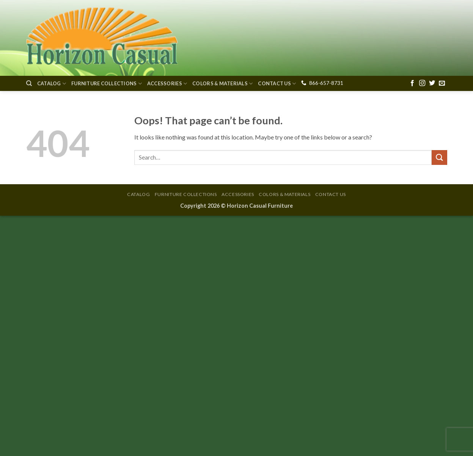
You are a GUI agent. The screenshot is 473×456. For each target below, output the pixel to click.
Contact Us (277, 83)
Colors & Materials (222, 83)
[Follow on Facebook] (412, 83)
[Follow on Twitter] (432, 83)
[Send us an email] (442, 83)
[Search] (29, 83)
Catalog (51, 83)
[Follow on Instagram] (422, 83)
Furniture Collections (106, 83)
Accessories (167, 83)
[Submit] (439, 157)
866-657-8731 (326, 83)
